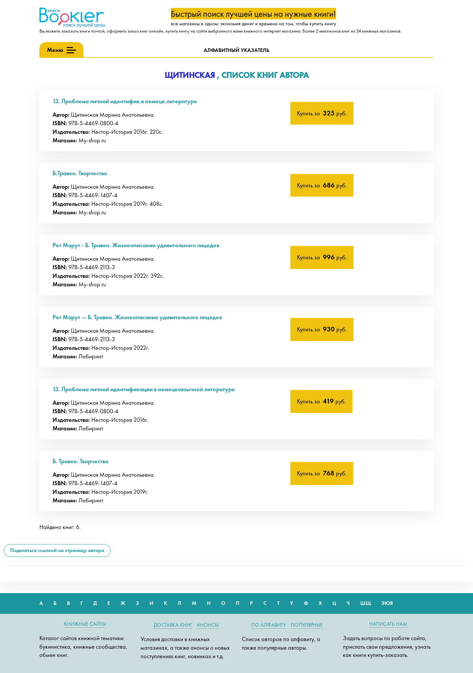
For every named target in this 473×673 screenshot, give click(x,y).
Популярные (307, 624)
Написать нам (388, 623)
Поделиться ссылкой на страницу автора (57, 550)
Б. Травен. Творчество (80, 461)
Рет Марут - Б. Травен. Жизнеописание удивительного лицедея (136, 245)
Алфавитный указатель (236, 50)
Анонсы (207, 624)
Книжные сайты (85, 623)
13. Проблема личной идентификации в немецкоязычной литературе (144, 389)
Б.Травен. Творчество (80, 173)
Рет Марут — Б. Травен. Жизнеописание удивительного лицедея (137, 317)
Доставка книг (173, 624)
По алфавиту (268, 624)
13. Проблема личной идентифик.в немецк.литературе (125, 101)
